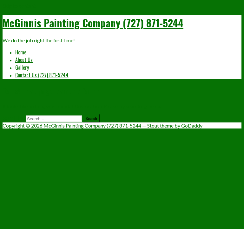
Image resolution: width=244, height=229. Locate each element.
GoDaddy (191, 125)
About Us (24, 60)
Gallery (22, 67)
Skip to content (19, 6)
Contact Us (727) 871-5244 (42, 75)
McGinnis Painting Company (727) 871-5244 (93, 22)
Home (20, 52)
